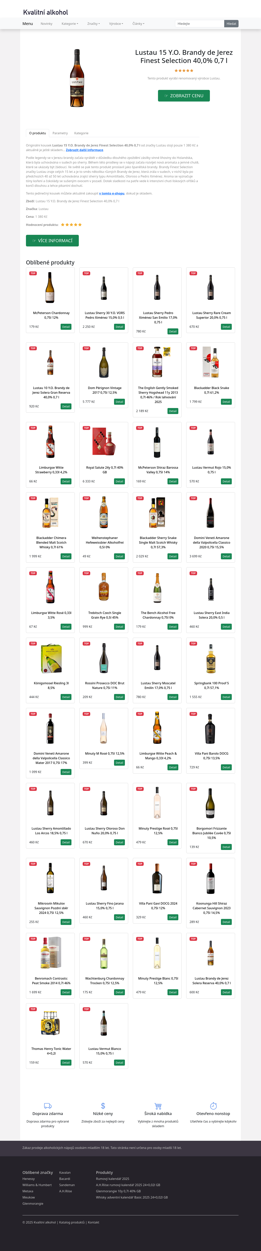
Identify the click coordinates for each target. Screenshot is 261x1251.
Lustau (215, 78)
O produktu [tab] (37, 133)
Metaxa (27, 1191)
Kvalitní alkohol (45, 1222)
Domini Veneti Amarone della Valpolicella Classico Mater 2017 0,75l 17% (51, 758)
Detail (66, 327)
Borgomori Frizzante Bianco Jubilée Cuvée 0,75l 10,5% (211, 833)
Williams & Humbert (37, 1185)
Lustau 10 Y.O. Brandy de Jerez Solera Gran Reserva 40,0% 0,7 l (51, 392)
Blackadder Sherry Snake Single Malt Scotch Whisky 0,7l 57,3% (158, 542)
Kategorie (69, 24)
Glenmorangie (32, 1203)
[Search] (199, 23)
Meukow (28, 1197)
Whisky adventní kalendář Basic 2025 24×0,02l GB (132, 1197)
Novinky (46, 24)
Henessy (28, 1179)
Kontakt (93, 1222)
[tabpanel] (112, 186)
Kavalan (65, 1172)
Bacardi (64, 1179)
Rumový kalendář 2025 (112, 1179)
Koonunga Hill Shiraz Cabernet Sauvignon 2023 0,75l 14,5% (212, 908)
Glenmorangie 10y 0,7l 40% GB (118, 1191)
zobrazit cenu (186, 96)
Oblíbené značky (37, 1172)
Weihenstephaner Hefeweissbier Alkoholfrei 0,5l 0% (105, 542)
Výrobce (115, 24)
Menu (27, 23)
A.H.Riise (65, 1191)
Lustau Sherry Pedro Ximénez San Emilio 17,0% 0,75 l (158, 317)
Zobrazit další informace (84, 150)
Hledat (231, 24)
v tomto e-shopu (111, 193)
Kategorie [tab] (81, 133)
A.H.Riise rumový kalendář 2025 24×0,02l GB (128, 1185)
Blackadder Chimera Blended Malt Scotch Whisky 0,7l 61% (51, 542)
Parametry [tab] (60, 133)
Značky (93, 24)
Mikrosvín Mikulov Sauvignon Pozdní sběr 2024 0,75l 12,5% (51, 908)
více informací (55, 241)
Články (137, 24)
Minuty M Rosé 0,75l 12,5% (104, 753)
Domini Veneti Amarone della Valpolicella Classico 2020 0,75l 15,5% (211, 542)
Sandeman (67, 1185)
